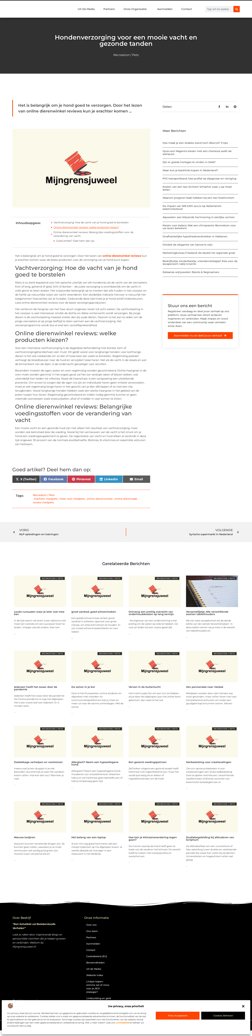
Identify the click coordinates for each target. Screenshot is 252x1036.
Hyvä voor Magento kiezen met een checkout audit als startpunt (197, 153)
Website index (94, 975)
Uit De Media (86, 9)
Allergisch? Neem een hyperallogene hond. (94, 763)
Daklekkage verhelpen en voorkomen (38, 762)
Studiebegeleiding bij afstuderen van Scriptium (210, 838)
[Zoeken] (236, 9)
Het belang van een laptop (88, 837)
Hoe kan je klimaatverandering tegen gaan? (153, 838)
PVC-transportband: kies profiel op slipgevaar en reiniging (199, 178)
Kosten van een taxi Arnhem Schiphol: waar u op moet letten (197, 188)
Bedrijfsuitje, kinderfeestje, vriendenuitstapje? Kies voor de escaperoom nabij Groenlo (200, 263)
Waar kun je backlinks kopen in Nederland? (190, 170)
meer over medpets (72, 498)
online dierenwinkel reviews (121, 255)
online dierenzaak (125, 498)
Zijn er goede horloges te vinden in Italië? (189, 162)
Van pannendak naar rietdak (204, 687)
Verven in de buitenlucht (145, 687)
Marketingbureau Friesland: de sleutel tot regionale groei (199, 252)
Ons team (92, 931)
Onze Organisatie (136, 9)
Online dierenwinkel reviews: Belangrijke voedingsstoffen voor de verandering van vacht (93, 234)
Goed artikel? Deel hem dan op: (75, 240)
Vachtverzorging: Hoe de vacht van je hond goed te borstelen (91, 222)
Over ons (91, 924)
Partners (109, 9)
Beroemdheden (95, 962)
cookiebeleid (122, 1022)
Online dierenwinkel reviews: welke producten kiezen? (86, 227)
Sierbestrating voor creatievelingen (208, 762)
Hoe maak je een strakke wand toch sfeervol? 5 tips (195, 142)
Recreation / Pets (126, 55)
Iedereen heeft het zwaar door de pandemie (35, 688)
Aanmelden (165, 9)
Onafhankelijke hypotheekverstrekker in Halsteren (195, 236)
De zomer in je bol (83, 687)
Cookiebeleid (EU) (96, 956)
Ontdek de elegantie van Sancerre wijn (188, 244)
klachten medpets (46, 498)
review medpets (43, 502)
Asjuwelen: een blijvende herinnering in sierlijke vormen (199, 217)
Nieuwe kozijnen (24, 837)
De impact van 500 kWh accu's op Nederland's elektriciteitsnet (192, 207)
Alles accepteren (178, 1015)
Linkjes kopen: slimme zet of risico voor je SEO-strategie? (97, 986)
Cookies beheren (223, 1015)
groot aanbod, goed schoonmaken (93, 611)
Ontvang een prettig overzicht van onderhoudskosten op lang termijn (151, 613)
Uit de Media (93, 968)
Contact (186, 9)
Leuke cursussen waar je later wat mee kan (39, 613)
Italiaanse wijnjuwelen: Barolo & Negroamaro (191, 272)
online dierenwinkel (100, 498)
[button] (243, 1006)
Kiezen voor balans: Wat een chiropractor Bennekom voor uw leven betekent (199, 227)
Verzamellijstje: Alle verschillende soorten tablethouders (207, 613)
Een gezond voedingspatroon (148, 762)
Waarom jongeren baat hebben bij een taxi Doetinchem (198, 197)
